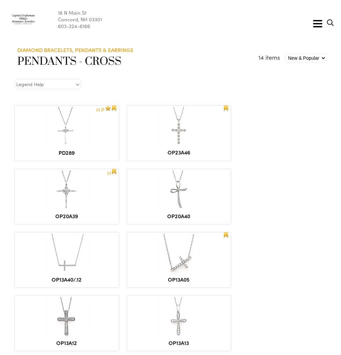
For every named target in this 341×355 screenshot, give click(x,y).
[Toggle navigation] (318, 24)
